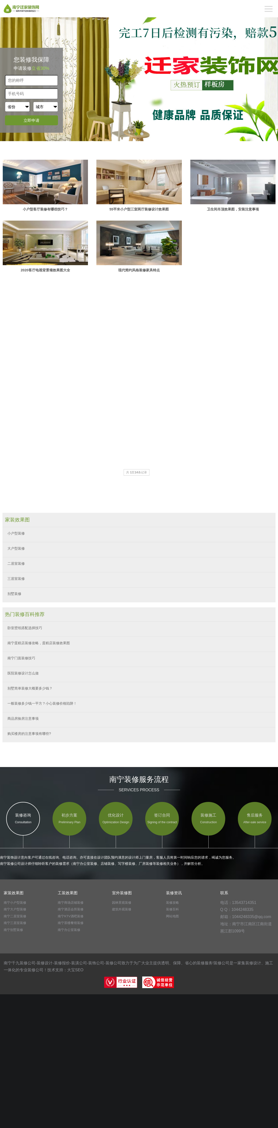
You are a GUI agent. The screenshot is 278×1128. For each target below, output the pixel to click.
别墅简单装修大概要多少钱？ (30, 688)
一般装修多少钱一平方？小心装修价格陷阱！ (42, 703)
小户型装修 (16, 533)
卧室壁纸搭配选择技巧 (24, 628)
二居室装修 (16, 563)
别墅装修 (14, 594)
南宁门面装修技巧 (21, 658)
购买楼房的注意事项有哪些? (29, 734)
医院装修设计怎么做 (23, 673)
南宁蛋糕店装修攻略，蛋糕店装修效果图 (38, 643)
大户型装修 (16, 548)
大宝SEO (75, 970)
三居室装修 (16, 579)
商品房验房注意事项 (23, 718)
